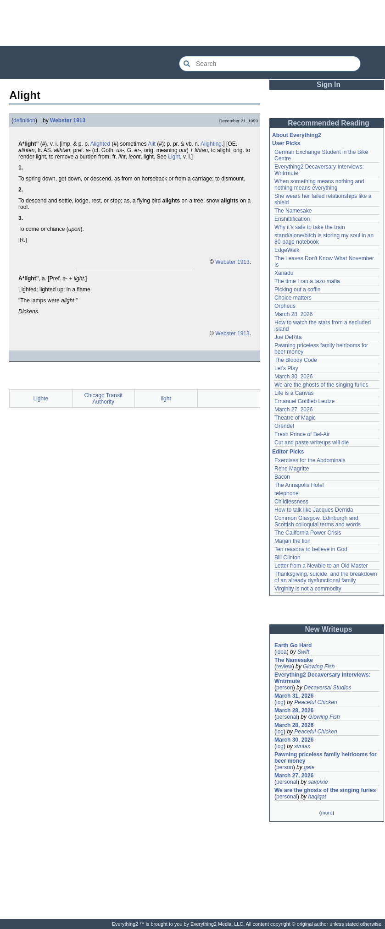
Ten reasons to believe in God (310, 549)
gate (309, 767)
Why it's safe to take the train (309, 227)
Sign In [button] (328, 84)
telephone (286, 493)
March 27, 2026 (293, 409)
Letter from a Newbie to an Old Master (321, 566)
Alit (152, 144)
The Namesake (293, 211)
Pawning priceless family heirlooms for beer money (325, 757)
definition (24, 120)
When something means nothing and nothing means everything (319, 184)
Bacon (282, 477)
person (284, 687)
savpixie (318, 782)
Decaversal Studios (327, 687)
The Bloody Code (295, 360)
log (280, 702)
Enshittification (292, 219)
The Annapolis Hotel (299, 485)
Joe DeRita (287, 337)
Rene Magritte (291, 468)
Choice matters (293, 298)
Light (174, 156)
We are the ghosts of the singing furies (321, 385)
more (326, 812)
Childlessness (291, 501)
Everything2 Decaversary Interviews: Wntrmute (322, 678)
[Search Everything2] (270, 63)
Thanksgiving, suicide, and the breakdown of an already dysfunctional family (325, 577)
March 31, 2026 (293, 696)
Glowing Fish (319, 666)
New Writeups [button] (328, 629)
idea (281, 652)
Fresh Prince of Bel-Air (302, 434)
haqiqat (317, 796)
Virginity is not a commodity (307, 588)
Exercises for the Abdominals (310, 460)
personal (286, 717)
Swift (303, 652)
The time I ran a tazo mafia (307, 281)
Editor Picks (288, 451)
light (166, 398)
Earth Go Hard (293, 645)
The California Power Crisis (307, 533)
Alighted (100, 144)
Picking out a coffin (297, 289)
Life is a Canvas (293, 393)
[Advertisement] (193, 23)
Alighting (211, 144)
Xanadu (283, 273)
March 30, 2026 (293, 376)
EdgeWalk (286, 250)
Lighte (40, 398)
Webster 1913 (67, 120)
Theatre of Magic (295, 418)
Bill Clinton (287, 557)
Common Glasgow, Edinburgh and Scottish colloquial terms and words (317, 521)
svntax (302, 746)
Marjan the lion (292, 541)
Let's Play (286, 368)
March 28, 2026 (293, 314)
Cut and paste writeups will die (311, 442)
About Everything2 (296, 135)
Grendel (284, 426)
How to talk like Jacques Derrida (313, 510)
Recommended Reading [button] (328, 123)
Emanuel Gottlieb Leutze (304, 401)
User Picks (286, 143)
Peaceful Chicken (315, 702)
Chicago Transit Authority (103, 398)
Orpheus (285, 306)
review (284, 666)
